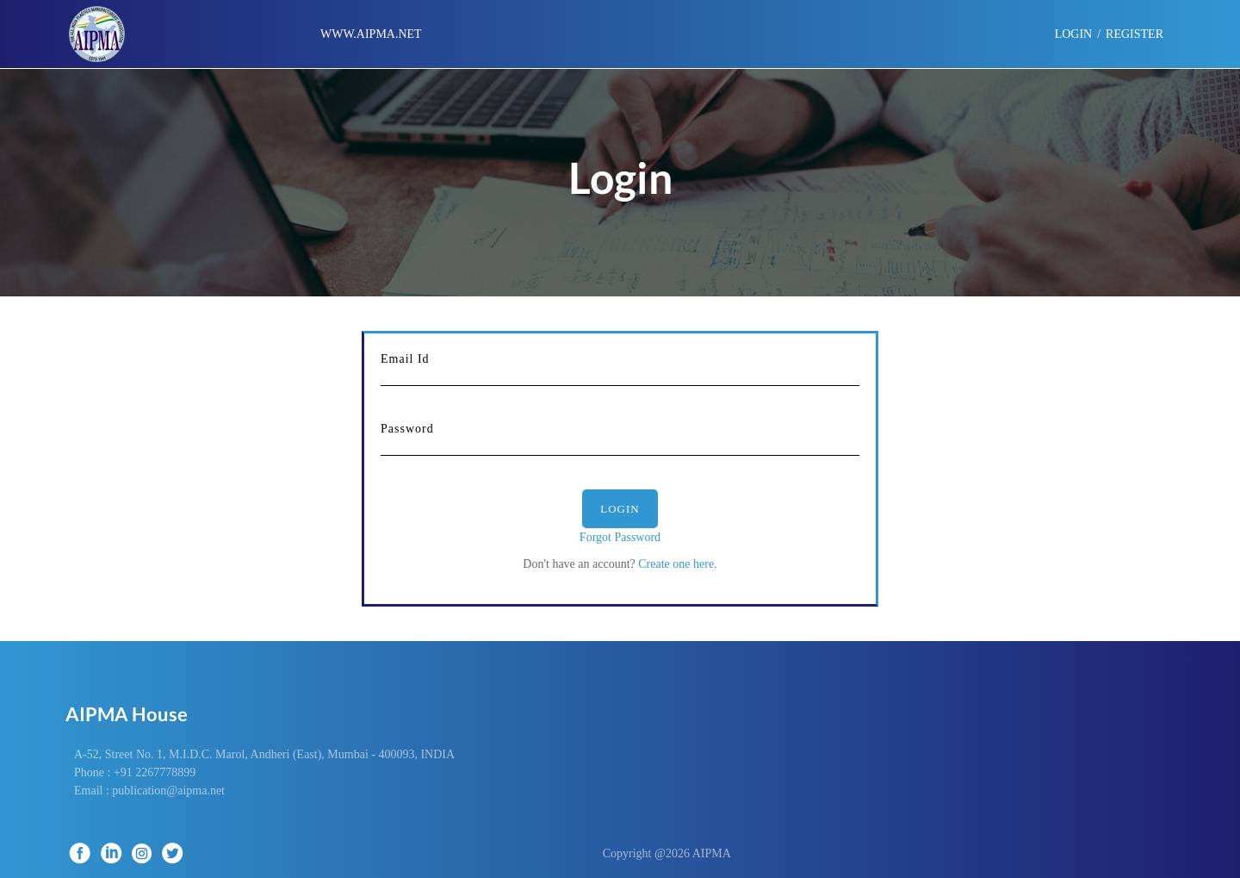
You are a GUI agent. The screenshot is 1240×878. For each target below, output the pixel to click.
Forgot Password (620, 537)
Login (619, 508)
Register (1134, 34)
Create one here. (676, 563)
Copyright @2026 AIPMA (681, 853)
